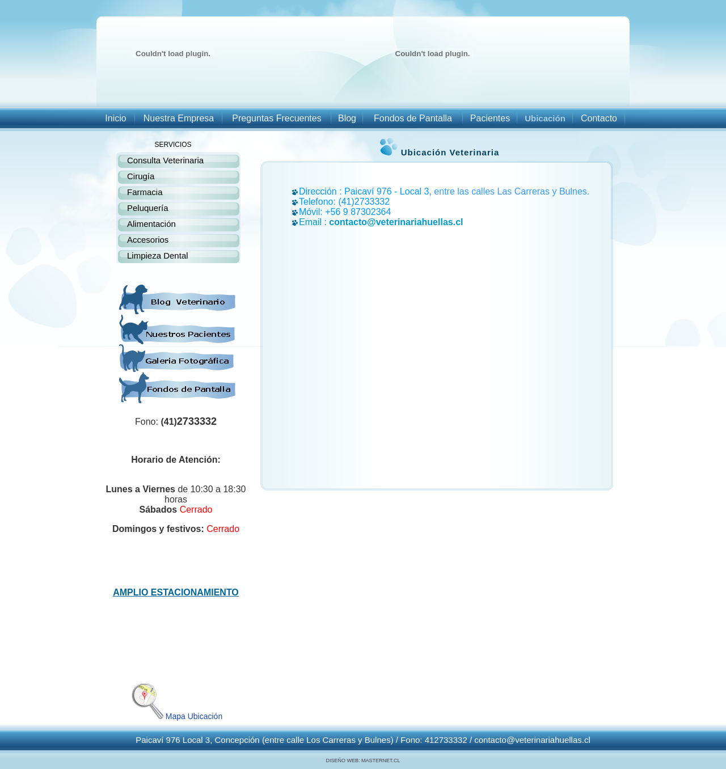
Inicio (115, 118)
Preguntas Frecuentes (276, 118)
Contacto (599, 118)
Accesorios (147, 239)
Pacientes (490, 118)
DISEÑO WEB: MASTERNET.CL (363, 760)
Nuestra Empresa (178, 118)
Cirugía (140, 176)
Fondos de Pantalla (413, 118)
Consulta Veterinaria (165, 160)
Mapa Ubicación (175, 716)
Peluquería (147, 208)
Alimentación (151, 224)
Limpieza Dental (157, 255)
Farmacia (145, 192)
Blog (347, 118)
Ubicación (545, 118)
